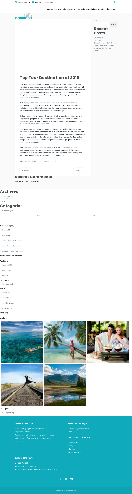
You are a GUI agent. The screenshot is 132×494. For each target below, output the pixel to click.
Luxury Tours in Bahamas (104, 45)
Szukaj (96, 20)
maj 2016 (7, 201)
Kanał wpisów (7, 298)
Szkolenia (71, 449)
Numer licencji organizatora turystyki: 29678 (32, 429)
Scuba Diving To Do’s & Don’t (105, 43)
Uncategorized (9, 210)
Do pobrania (20, 441)
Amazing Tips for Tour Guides (13, 251)
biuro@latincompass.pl (27, 466)
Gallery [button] (3, 318)
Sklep (107, 9)
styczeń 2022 (9, 196)
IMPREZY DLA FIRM (74, 452)
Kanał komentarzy (8, 303)
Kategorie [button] (4, 280)
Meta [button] (2, 288)
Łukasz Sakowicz (32, 161)
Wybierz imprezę (53, 9)
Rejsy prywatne (68, 9)
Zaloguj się (6, 292)
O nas (113, 9)
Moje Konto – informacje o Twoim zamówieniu (33, 438)
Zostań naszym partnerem (78, 429)
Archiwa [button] (4, 261)
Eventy (70, 446)
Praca (70, 432)
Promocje (81, 9)
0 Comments (46, 161)
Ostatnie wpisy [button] (7, 226)
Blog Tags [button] (4, 313)
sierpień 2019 (9, 199)
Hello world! (98, 38)
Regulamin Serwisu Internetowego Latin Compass (34, 435)
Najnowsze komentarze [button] (11, 255)
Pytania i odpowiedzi (95, 9)
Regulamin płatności (23, 432)
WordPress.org (7, 308)
